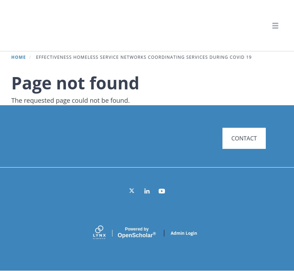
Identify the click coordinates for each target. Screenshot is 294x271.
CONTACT (244, 138)
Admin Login (184, 233)
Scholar (137, 232)
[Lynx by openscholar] (105, 233)
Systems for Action (68, 25)
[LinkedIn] (147, 191)
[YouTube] (162, 191)
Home (18, 57)
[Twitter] (132, 191)
